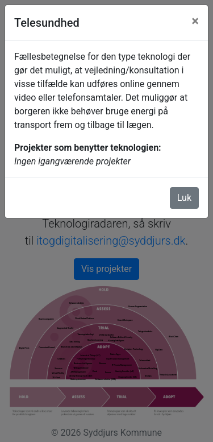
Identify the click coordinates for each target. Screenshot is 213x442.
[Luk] (195, 21)
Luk (184, 197)
